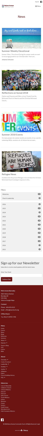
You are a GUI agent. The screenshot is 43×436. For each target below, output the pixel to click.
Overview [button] (4, 360)
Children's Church (6, 387)
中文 (2, 347)
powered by (21, 430)
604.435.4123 (10, 307)
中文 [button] (3, 377)
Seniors (3, 405)
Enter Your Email (6, 272)
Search (37, 2)
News (2, 332)
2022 (21, 221)
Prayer (3, 403)
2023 (21, 216)
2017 (21, 241)
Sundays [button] (4, 367)
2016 (21, 245)
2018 (21, 237)
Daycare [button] (4, 343)
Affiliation (4, 371)
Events (3, 330)
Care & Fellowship (6, 386)
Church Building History (8, 375)
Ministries (21, 194)
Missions (3, 401)
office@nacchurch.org (12, 310)
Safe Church (4, 395)
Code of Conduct (6, 362)
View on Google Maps (7, 300)
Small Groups (5, 407)
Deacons (3, 393)
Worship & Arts (5, 409)
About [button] (3, 340)
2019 (21, 233)
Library (3, 399)
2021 (21, 225)
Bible (2, 351)
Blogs (2, 334)
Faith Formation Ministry (8, 411)
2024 (21, 212)
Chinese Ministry (6, 389)
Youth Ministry (5, 397)
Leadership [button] (5, 364)
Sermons (3, 338)
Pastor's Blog (5, 345)
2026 (21, 204)
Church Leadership (21, 198)
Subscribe (6, 279)
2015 (21, 249)
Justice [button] (4, 369)
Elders (3, 373)
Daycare (3, 391)
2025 (21, 208)
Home (2, 328)
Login (38, 424)
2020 (21, 229)
